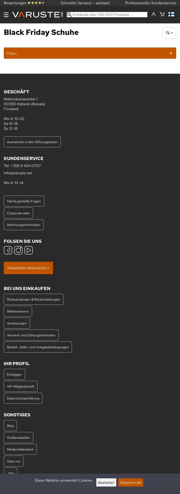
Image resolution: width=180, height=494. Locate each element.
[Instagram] (18, 251)
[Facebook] (8, 251)
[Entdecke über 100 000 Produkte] (107, 15)
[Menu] (6, 14)
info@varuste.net (18, 173)
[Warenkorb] (162, 15)
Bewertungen (24, 2)
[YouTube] (28, 251)
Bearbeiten (106, 482)
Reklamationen (18, 311)
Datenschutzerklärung (23, 398)
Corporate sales (18, 213)
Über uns (13, 461)
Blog (10, 425)
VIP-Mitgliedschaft (20, 386)
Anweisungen (17, 323)
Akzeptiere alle (130, 482)
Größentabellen (18, 437)
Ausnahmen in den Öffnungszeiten (32, 142)
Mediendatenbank (20, 449)
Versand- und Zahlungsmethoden (31, 335)
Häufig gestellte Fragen (24, 201)
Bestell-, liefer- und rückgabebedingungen (38, 347)
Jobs (10, 473)
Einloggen (14, 374)
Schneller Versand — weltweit (85, 2)
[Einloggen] (153, 14)
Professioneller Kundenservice (150, 2)
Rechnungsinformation (23, 224)
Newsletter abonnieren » (28, 267)
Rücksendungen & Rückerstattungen (33, 299)
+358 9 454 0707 (26, 165)
